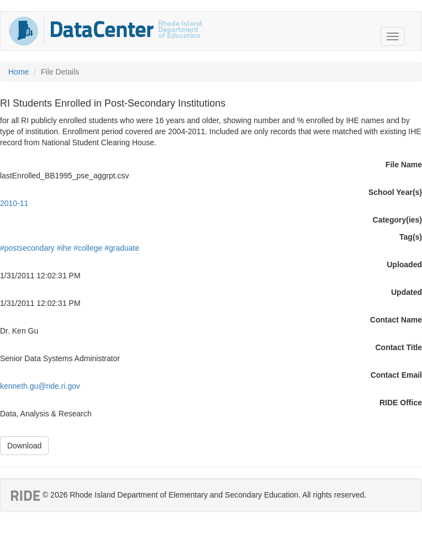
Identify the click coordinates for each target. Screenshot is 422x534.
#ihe (64, 248)
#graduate (121, 248)
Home (18, 71)
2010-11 (14, 203)
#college (87, 248)
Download (24, 445)
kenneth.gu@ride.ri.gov (40, 386)
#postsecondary (27, 248)
